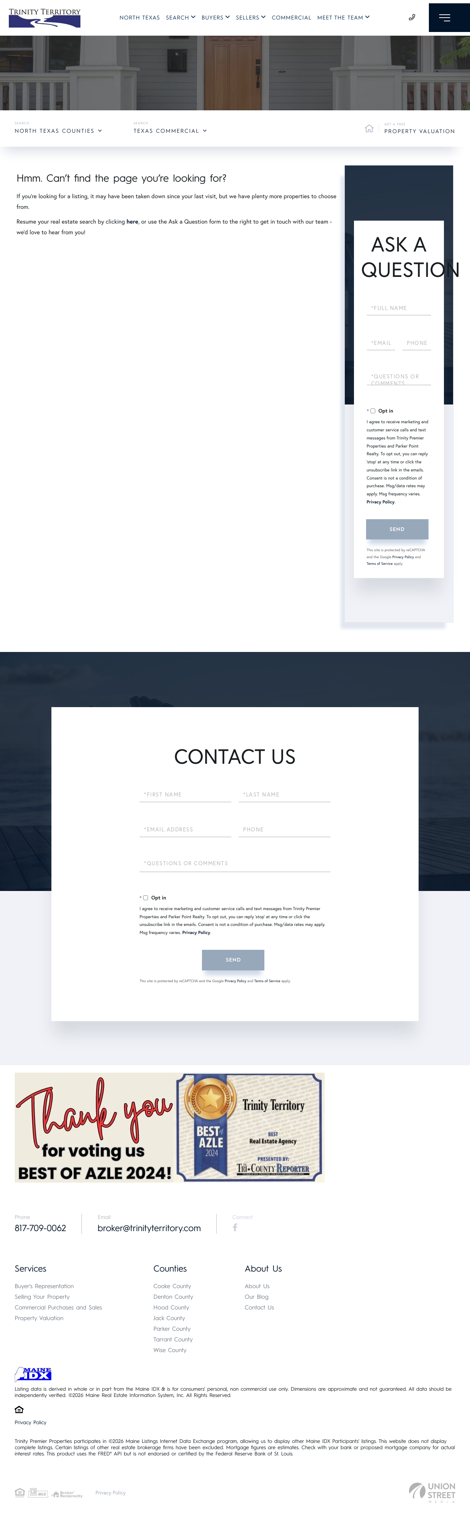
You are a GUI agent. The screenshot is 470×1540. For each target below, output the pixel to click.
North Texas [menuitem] (137, 19)
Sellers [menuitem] (245, 19)
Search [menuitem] (175, 19)
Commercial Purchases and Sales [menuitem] (58, 1307)
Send (397, 529)
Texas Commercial (166, 131)
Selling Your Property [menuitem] (42, 1297)
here (132, 221)
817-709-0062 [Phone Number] (41, 1228)
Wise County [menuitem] (170, 1350)
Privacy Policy (381, 502)
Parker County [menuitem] (172, 1329)
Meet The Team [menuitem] (338, 19)
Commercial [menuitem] (289, 19)
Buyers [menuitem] (210, 19)
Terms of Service (380, 563)
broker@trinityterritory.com (152, 1228)
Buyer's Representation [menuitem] (44, 1286)
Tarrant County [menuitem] (173, 1339)
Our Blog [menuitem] (256, 1297)
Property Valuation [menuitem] (39, 1318)
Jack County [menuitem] (169, 1318)
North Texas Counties (54, 131)
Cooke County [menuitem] (172, 1286)
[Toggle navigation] (447, 19)
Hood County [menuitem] (171, 1307)
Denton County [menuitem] (173, 1297)
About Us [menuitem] (257, 1286)
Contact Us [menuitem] (259, 1307)
